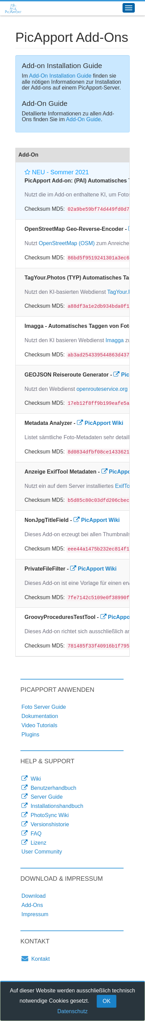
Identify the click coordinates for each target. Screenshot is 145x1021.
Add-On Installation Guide (60, 76)
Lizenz (33, 843)
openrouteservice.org (102, 389)
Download (33, 896)
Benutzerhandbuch (48, 788)
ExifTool (124, 486)
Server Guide (42, 797)
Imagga (115, 340)
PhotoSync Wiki (45, 815)
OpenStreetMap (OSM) (67, 243)
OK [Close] (106, 1001)
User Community (41, 852)
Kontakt (35, 958)
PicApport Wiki (100, 423)
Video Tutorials (39, 725)
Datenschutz (73, 1011)
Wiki (31, 779)
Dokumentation (39, 716)
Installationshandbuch (52, 806)
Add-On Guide (83, 119)
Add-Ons (32, 905)
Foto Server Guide (43, 707)
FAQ (31, 833)
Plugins (30, 734)
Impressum (34, 914)
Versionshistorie (45, 824)
